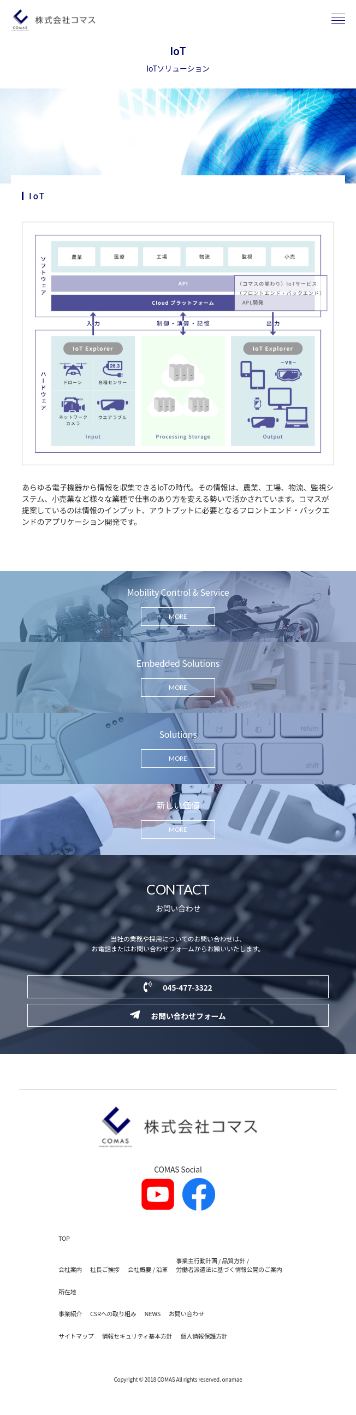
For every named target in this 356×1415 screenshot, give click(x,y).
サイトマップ (76, 1335)
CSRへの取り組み (113, 1313)
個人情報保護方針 (203, 1335)
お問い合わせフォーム (178, 1015)
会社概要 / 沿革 (148, 1269)
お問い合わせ (186, 1313)
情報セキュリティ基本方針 (137, 1335)
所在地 (67, 1291)
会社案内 (70, 1269)
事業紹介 (70, 1313)
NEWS (152, 1313)
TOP (64, 1238)
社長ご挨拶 (105, 1269)
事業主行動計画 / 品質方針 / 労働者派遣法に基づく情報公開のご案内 (229, 1265)
